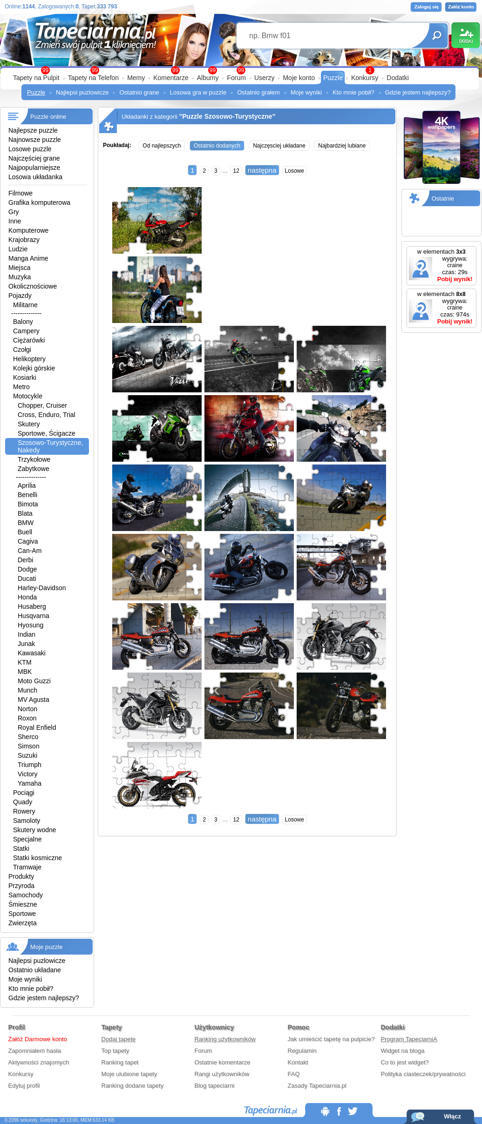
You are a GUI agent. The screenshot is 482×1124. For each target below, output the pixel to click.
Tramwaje (27, 867)
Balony (23, 321)
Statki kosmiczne (37, 858)
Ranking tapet (120, 1062)
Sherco (28, 736)
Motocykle (27, 396)
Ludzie (17, 249)
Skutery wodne (34, 830)
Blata (25, 513)
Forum (236, 77)
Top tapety (115, 1050)
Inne (14, 221)
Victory (28, 774)
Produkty (21, 876)
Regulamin (302, 1050)
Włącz (452, 1116)
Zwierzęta (22, 923)
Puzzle (333, 77)
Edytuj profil (24, 1085)
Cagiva (28, 541)
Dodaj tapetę (119, 1039)
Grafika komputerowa (39, 202)
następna (262, 170)
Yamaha (29, 783)
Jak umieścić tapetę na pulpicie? (331, 1039)
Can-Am (29, 550)
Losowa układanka (35, 177)
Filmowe (20, 193)
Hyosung (30, 625)
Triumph (29, 764)
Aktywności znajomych (38, 1062)
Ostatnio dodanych (217, 145)
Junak (26, 643)
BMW (26, 522)
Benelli (27, 494)
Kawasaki (32, 653)
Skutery (29, 424)
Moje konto (298, 77)
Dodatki (397, 77)
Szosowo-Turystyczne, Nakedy (50, 446)
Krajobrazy (24, 239)
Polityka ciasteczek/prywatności (423, 1073)
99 (241, 70)
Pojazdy (20, 295)
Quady (22, 802)
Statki (21, 848)
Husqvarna (33, 615)
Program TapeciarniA (409, 1039)
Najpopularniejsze (34, 167)
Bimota (28, 504)
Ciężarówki (29, 340)
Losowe (294, 171)
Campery (26, 331)
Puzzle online (48, 116)
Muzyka (19, 277)
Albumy (208, 77)
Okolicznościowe (32, 286)
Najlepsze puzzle (33, 130)
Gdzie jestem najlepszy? (418, 92)
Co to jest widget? (405, 1062)
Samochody (25, 895)
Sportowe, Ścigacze (46, 433)
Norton (27, 709)
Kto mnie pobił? (353, 92)
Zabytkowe (33, 468)
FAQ (294, 1073)
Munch (27, 690)
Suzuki (27, 755)
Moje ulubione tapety (129, 1073)
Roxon (27, 718)
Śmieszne (22, 904)
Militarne (25, 305)
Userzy (264, 77)
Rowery (24, 811)
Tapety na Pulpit (36, 77)
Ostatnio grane (139, 92)
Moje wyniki (306, 92)
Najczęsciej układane (279, 145)
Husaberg (32, 606)
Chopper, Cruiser (42, 405)
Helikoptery (29, 359)
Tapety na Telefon (93, 77)
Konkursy (364, 77)
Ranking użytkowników (225, 1039)
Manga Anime (28, 258)
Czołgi (22, 349)
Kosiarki (24, 377)
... (225, 170)
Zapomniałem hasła (34, 1050)
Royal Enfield (37, 727)
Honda (27, 597)
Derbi (25, 560)
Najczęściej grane (34, 158)
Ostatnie (443, 198)
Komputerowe (28, 230)
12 (236, 171)
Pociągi (23, 792)
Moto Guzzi (34, 681)
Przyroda (21, 885)
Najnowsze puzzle (34, 139)
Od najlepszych (162, 145)
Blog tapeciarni (215, 1085)
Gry (13, 211)
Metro (21, 386)
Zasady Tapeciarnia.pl (317, 1085)
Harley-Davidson (42, 588)
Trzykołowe (34, 459)
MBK (25, 671)
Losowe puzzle (30, 149)
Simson (29, 746)
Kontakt (298, 1062)
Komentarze (170, 77)
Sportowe (22, 913)
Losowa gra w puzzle (198, 92)
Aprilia (27, 485)
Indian (26, 634)
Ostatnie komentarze (223, 1062)
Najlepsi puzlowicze (82, 92)
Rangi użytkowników (222, 1073)
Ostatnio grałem (258, 92)
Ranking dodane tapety (133, 1085)
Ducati (27, 578)
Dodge (27, 569)
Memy (136, 77)
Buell (25, 532)
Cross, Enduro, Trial (46, 414)
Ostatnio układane (34, 970)
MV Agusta (33, 699)
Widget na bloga (403, 1050)
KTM (25, 662)
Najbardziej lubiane (342, 145)
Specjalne (27, 839)
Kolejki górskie (34, 368)
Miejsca (19, 267)
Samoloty (26, 820)
